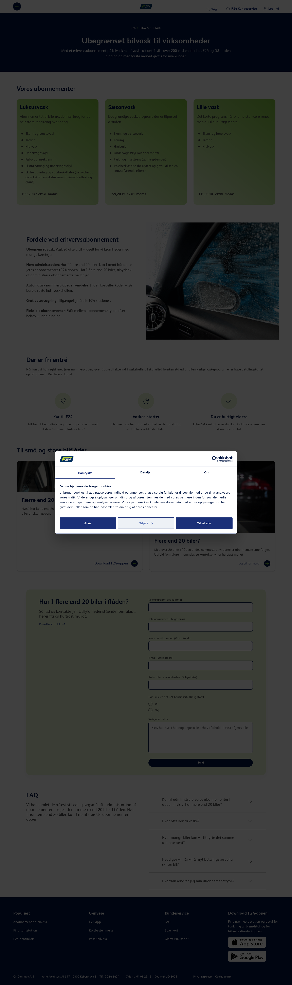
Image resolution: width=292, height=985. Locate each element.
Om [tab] (206, 472)
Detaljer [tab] (146, 472)
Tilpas (146, 523)
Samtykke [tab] (85, 473)
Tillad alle (204, 523)
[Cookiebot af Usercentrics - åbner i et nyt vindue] (215, 459)
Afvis (88, 523)
